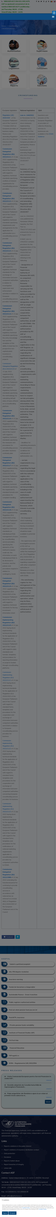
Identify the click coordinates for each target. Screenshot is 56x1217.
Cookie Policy (26, 1207)
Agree (5, 1213)
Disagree (12, 1213)
